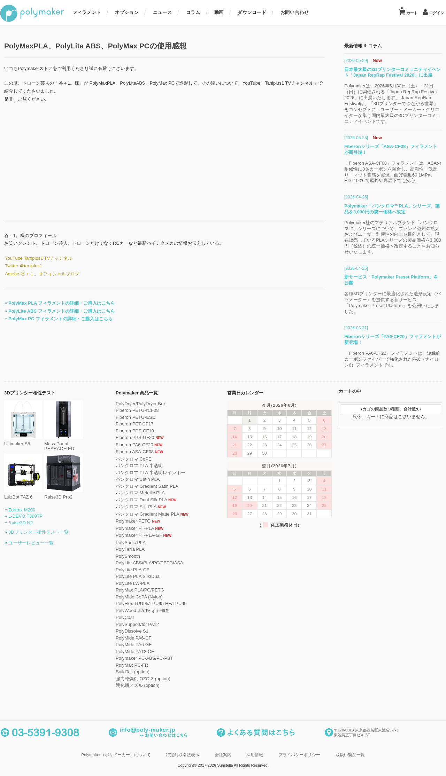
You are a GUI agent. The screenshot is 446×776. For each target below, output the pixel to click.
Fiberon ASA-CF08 (130, 451)
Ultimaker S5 (19, 441)
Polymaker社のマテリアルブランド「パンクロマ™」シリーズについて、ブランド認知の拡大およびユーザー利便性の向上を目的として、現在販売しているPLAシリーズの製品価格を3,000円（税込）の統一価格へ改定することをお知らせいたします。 (396, 237)
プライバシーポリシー (299, 754)
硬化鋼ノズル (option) (133, 685)
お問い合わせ (294, 12)
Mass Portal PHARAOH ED (59, 444)
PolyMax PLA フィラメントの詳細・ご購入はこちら (57, 303)
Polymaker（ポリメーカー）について (116, 754)
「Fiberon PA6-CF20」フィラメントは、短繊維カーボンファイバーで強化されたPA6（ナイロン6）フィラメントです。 (396, 359)
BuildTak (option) (128, 671)
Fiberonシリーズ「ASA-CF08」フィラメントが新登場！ (394, 149)
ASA (174, 562)
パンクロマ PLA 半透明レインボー (146, 472)
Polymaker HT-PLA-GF (135, 535)
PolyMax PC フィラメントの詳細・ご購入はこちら (56, 318)
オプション (127, 12)
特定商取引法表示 (182, 754)
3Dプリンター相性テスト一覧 (34, 532)
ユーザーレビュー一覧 (26, 543)
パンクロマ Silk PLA (132, 506)
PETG (162, 562)
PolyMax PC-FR (128, 665)
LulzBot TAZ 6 (19, 494)
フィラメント (86, 12)
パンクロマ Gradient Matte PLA (143, 514)
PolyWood (122, 610)
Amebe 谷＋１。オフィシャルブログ (38, 273)
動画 (219, 12)
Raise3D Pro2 (59, 494)
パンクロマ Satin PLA (133, 479)
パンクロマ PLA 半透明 (135, 465)
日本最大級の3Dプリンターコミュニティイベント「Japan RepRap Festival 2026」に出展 (396, 72)
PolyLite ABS (125, 562)
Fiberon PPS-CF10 (131, 430)
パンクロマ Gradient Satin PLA (143, 486)
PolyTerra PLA (126, 549)
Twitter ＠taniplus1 (19, 265)
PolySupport (124, 624)
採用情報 (254, 754)
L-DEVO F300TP (21, 516)
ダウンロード (252, 12)
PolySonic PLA (126, 542)
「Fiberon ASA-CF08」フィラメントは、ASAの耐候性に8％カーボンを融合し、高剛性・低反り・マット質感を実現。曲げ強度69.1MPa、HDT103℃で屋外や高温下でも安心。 (396, 171)
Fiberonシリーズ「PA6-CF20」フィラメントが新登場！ (396, 339)
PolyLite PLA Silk (129, 576)
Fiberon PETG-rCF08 (133, 410)
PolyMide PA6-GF (129, 644)
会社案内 (223, 754)
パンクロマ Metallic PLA (136, 492)
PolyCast (121, 617)
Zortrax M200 (17, 509)
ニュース (162, 12)
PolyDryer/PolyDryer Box (137, 403)
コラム (193, 12)
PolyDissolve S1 (128, 631)
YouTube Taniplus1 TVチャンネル (34, 258)
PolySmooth (124, 556)
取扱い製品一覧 (350, 754)
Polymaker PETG (129, 521)
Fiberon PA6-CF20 (130, 444)
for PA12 (146, 624)
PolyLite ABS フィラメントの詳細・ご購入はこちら (57, 311)
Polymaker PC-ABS (131, 658)
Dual (151, 576)
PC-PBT (160, 658)
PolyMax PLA (125, 590)
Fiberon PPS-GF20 (131, 437)
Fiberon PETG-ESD (131, 417)
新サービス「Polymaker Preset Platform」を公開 (395, 279)
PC (152, 562)
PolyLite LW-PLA (128, 583)
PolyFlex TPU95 (128, 603)
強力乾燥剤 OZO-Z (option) (139, 678)
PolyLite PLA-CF (128, 569)
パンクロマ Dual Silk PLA (137, 499)
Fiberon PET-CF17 (130, 423)
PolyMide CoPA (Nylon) (135, 596)
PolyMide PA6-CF (129, 638)
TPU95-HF (156, 603)
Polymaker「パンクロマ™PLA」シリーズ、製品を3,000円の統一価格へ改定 (396, 208)
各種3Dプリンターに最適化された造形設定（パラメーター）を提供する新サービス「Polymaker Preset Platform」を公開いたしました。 (396, 302)
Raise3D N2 (16, 522)
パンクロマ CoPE (129, 459)
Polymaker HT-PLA (131, 528)
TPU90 (175, 603)
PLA (143, 562)
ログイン (436, 13)
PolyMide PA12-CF (131, 651)
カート (409, 10)
